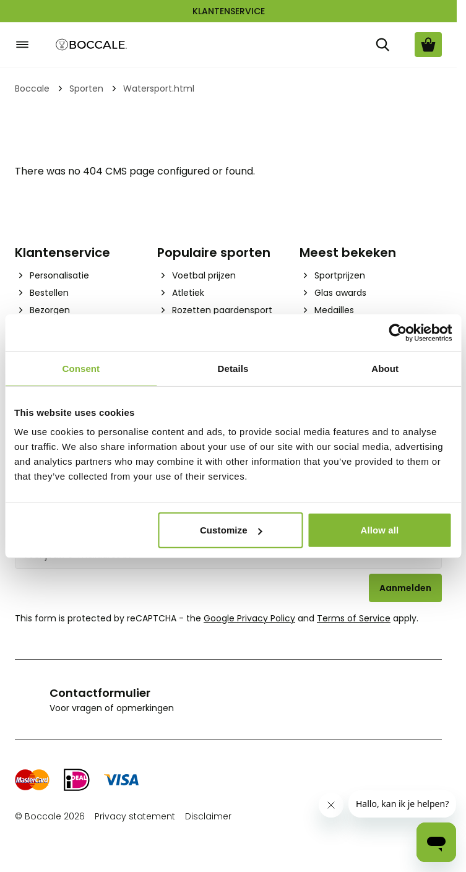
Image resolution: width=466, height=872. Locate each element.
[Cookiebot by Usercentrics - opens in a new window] (397, 332)
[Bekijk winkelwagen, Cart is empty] (428, 44)
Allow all (379, 530)
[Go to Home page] (91, 44)
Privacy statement (135, 816)
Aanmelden (405, 588)
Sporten (86, 88)
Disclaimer (208, 816)
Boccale (32, 88)
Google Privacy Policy (249, 618)
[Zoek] (382, 44)
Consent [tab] (81, 368)
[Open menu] (22, 44)
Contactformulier (100, 693)
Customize (231, 530)
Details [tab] (233, 368)
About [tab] (385, 368)
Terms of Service (353, 618)
